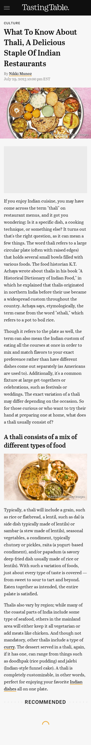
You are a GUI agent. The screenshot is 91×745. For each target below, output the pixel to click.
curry (9, 647)
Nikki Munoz (20, 73)
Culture (12, 23)
